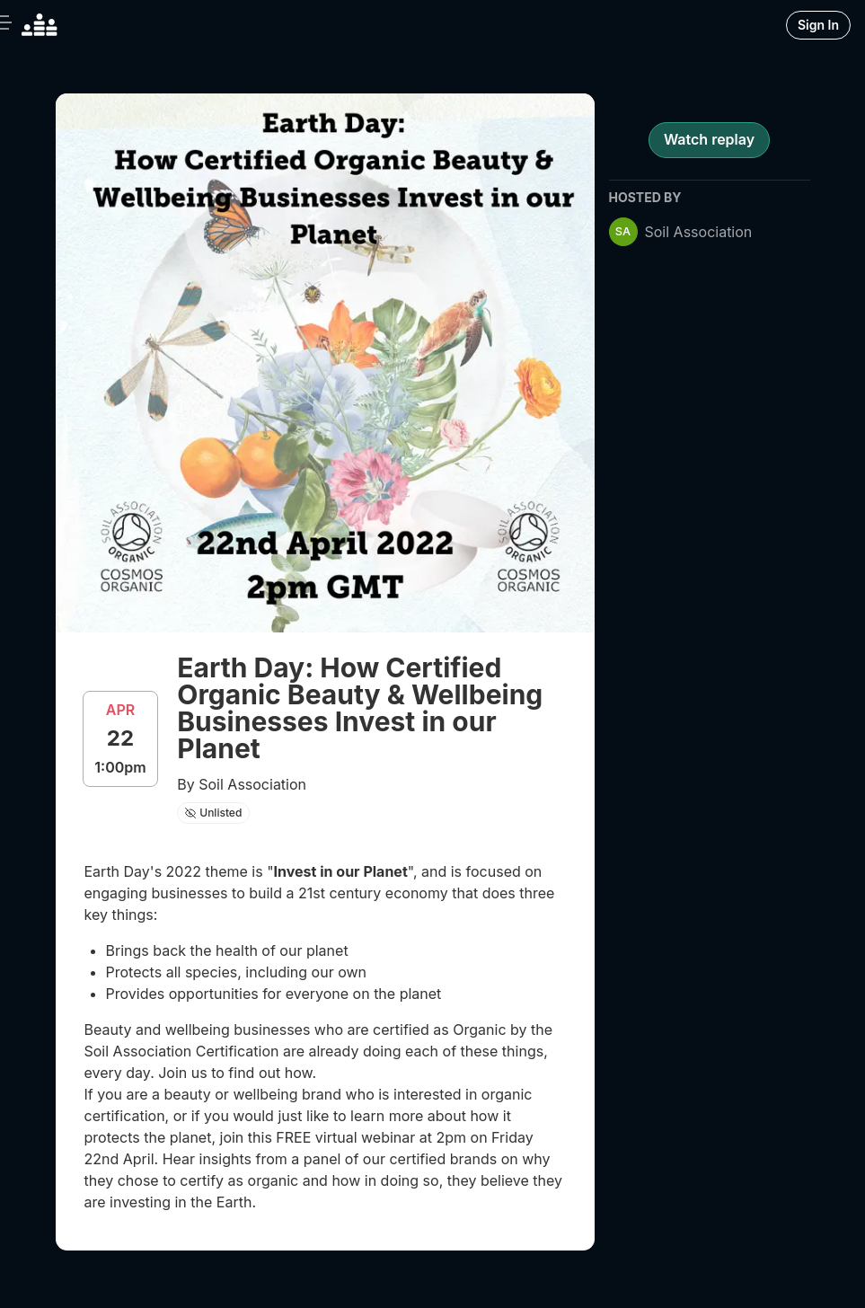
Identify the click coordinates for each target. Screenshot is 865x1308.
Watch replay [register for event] (709, 139)
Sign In (818, 24)
